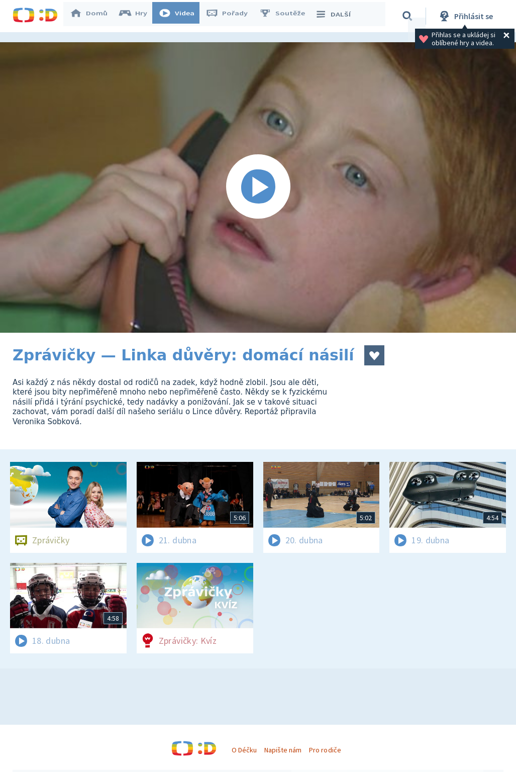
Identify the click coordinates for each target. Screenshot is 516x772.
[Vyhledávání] (409, 16)
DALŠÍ (337, 16)
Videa (181, 16)
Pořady (231, 16)
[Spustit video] (258, 187)
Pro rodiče (325, 749)
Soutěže (287, 16)
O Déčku (244, 749)
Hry (138, 16)
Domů (93, 16)
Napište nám (282, 749)
